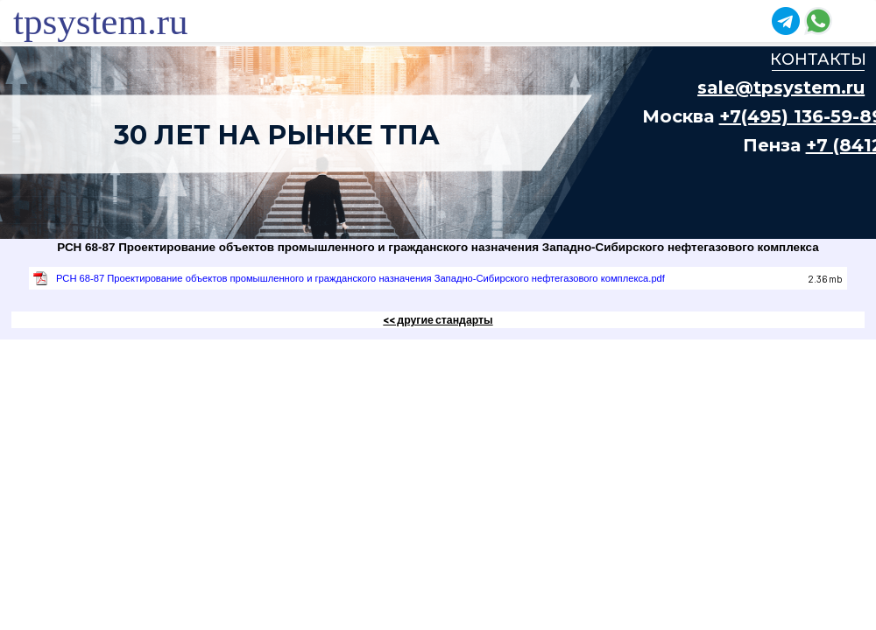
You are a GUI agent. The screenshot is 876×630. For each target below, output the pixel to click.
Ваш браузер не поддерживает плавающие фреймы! (438, 142)
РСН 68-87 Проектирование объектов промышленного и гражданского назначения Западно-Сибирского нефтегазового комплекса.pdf (360, 278)
